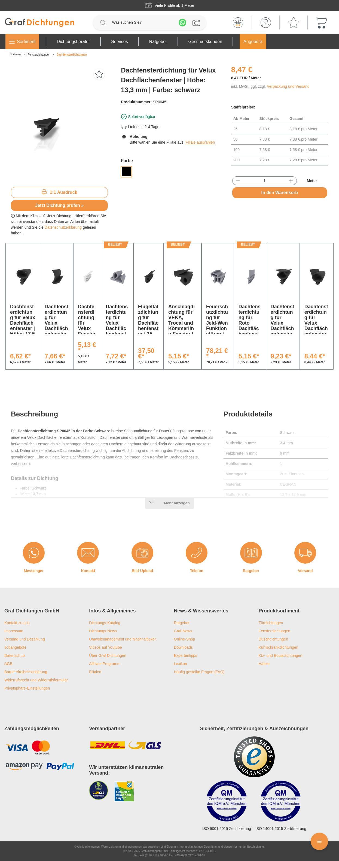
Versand (305, 571)
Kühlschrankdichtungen (278, 647)
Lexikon (180, 663)
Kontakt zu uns (17, 623)
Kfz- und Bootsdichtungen (280, 655)
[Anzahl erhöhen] (291, 181)
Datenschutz (15, 655)
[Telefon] (196, 553)
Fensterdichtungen (274, 631)
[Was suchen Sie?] (143, 22)
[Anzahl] (264, 181)
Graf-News (183, 631)
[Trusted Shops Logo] (254, 756)
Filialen (95, 672)
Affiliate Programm (104, 663)
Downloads (183, 647)
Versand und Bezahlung (24, 639)
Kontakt (88, 571)
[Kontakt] (88, 553)
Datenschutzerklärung (63, 227)
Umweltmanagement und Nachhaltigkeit (122, 639)
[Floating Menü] (319, 841)
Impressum (13, 631)
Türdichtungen (271, 623)
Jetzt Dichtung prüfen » (59, 205)
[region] (59, 124)
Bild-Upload (142, 571)
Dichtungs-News (103, 631)
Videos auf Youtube (105, 647)
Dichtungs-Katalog (104, 623)
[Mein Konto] (266, 22)
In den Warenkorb (279, 192)
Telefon (196, 571)
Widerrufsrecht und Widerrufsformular (36, 680)
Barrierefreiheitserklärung (25, 672)
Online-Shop (184, 639)
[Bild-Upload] (142, 553)
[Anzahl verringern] (237, 181)
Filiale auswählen (200, 142)
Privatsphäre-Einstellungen (27, 688)
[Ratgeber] (251, 553)
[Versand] (305, 553)
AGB (8, 663)
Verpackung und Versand (288, 86)
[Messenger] (34, 553)
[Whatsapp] (182, 23)
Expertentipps (185, 655)
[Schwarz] (126, 171)
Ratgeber (251, 571)
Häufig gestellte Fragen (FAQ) (199, 672)
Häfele (264, 663)
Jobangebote (15, 647)
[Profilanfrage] (196, 22)
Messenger (34, 571)
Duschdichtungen (273, 639)
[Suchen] (103, 22)
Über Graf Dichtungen (107, 655)
